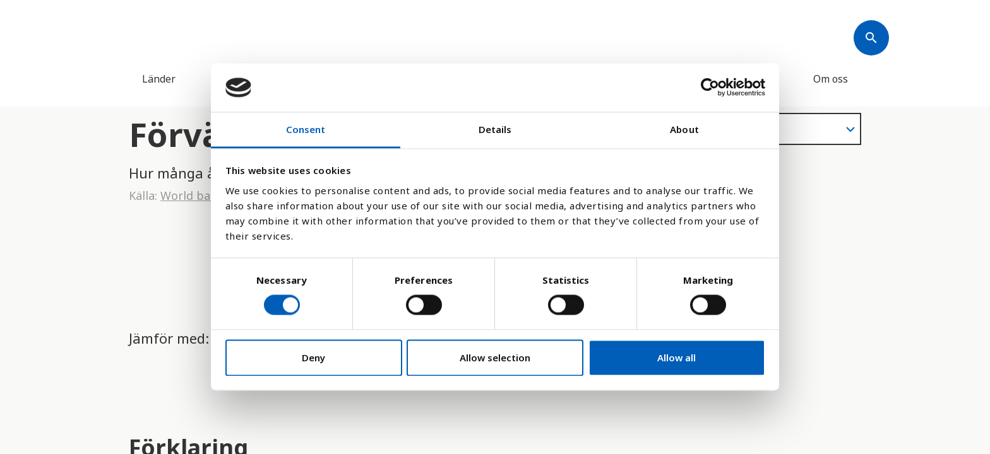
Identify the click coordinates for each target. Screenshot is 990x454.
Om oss (830, 79)
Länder (159, 79)
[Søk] (871, 37)
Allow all (676, 357)
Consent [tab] (306, 129)
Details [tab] (495, 129)
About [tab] (684, 129)
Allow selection (495, 357)
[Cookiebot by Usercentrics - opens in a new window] (710, 87)
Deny (313, 357)
